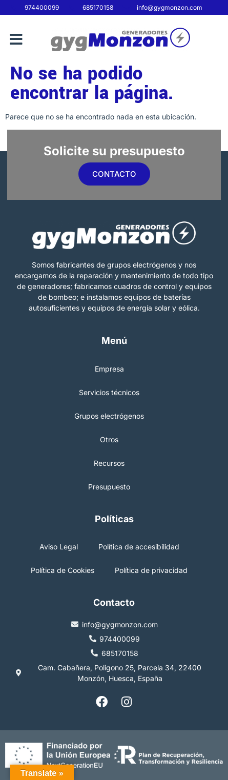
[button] (16, 39)
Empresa (109, 368)
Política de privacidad (151, 570)
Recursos (109, 463)
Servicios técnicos (109, 392)
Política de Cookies (62, 570)
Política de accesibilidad (138, 546)
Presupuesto (109, 486)
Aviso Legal (58, 546)
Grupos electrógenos (109, 416)
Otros (109, 439)
